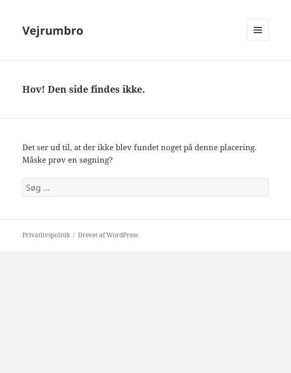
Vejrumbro (53, 30)
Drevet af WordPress (108, 235)
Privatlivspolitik (46, 235)
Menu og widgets (258, 40)
